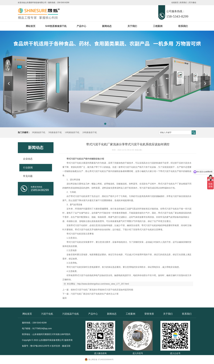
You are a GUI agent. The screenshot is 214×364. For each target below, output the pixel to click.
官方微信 (192, 2)
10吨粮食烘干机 (72, 132)
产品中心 (81, 26)
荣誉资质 (149, 314)
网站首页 (30, 26)
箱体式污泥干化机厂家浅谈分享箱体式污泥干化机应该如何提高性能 (102, 289)
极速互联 (66, 346)
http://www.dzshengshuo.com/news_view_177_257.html (103, 284)
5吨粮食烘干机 (55, 132)
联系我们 (183, 2)
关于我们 (132, 26)
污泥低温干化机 (70, 314)
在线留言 (174, 2)
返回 (64, 298)
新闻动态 (107, 26)
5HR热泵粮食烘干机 (56, 26)
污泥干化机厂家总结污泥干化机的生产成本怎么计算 (95, 294)
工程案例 (157, 26)
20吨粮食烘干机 (89, 132)
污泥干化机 (47, 314)
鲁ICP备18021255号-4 (40, 346)
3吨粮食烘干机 (38, 132)
